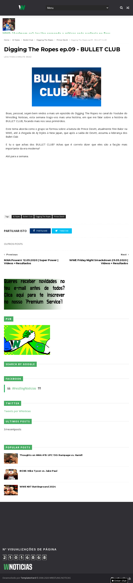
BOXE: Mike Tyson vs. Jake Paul (38, 470)
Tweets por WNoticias (17, 411)
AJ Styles (16, 40)
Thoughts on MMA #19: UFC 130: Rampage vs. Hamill (51, 455)
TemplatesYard (28, 577)
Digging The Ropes (45, 40)
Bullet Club (28, 40)
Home (6, 40)
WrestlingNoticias (24, 388)
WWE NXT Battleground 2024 (38, 486)
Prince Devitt (62, 40)
